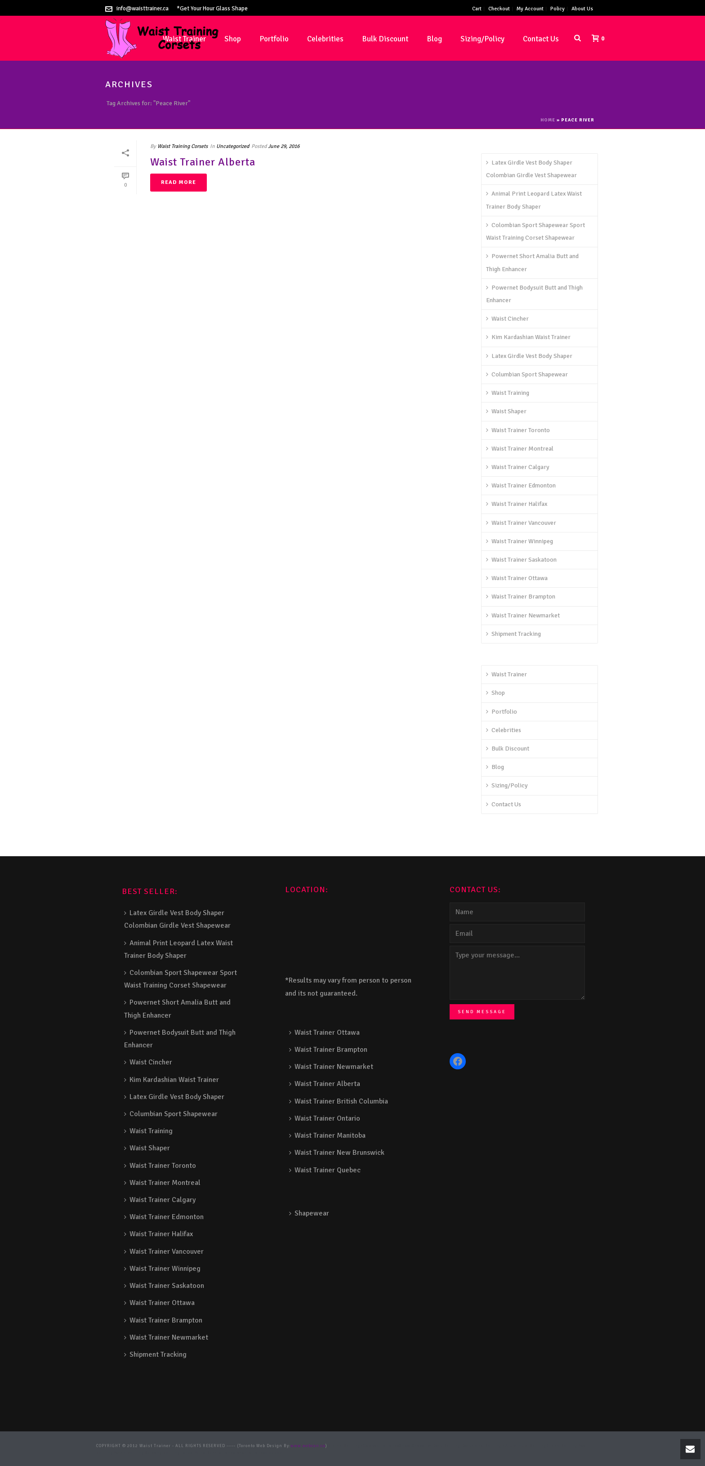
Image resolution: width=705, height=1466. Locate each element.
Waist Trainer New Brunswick (336, 1152)
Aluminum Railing (526, 1446)
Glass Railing (562, 1446)
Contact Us (541, 39)
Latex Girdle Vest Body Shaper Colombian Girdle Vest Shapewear (531, 169)
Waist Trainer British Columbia (338, 1101)
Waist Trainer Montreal (519, 448)
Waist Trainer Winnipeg (519, 541)
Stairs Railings (346, 1446)
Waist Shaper (506, 411)
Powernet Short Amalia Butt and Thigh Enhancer (532, 262)
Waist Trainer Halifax (516, 504)
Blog (434, 39)
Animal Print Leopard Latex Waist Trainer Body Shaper (534, 200)
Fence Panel (193, 1453)
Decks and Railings (483, 1446)
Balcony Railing (162, 1453)
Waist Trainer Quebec (325, 1170)
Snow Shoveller (415, 1446)
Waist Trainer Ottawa (517, 578)
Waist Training (507, 393)
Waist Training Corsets (182, 146)
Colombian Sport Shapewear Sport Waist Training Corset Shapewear (535, 231)
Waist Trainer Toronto (518, 430)
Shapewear (309, 1213)
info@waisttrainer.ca (142, 8)
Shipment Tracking (513, 634)
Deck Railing (446, 1446)
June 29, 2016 (283, 146)
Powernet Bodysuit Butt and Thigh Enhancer (534, 294)
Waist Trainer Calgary (517, 467)
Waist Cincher (507, 318)
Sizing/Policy (482, 39)
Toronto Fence (250, 1453)
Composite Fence (381, 1446)
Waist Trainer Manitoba (327, 1135)
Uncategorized (232, 146)
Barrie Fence (221, 1453)
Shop (232, 39)
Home (547, 120)
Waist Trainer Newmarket (523, 615)
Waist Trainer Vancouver (521, 523)
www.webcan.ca (308, 1446)
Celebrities (325, 39)
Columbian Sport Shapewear (527, 374)
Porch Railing (128, 1453)
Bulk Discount (385, 39)
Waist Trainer (506, 674)
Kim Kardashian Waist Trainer (528, 337)
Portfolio (274, 39)
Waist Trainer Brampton (520, 596)
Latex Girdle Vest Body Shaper (529, 356)
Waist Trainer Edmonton (521, 485)
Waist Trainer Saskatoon (521, 559)
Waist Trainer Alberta (202, 162)
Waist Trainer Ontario (324, 1118)
